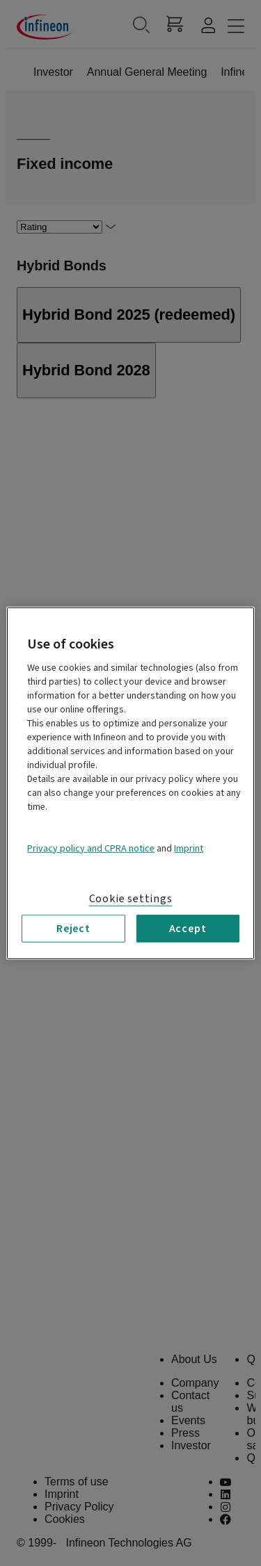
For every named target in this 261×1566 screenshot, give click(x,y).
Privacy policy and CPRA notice (91, 848)
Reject (73, 928)
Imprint (188, 848)
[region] (130, 782)
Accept (188, 928)
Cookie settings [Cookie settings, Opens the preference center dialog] (131, 898)
